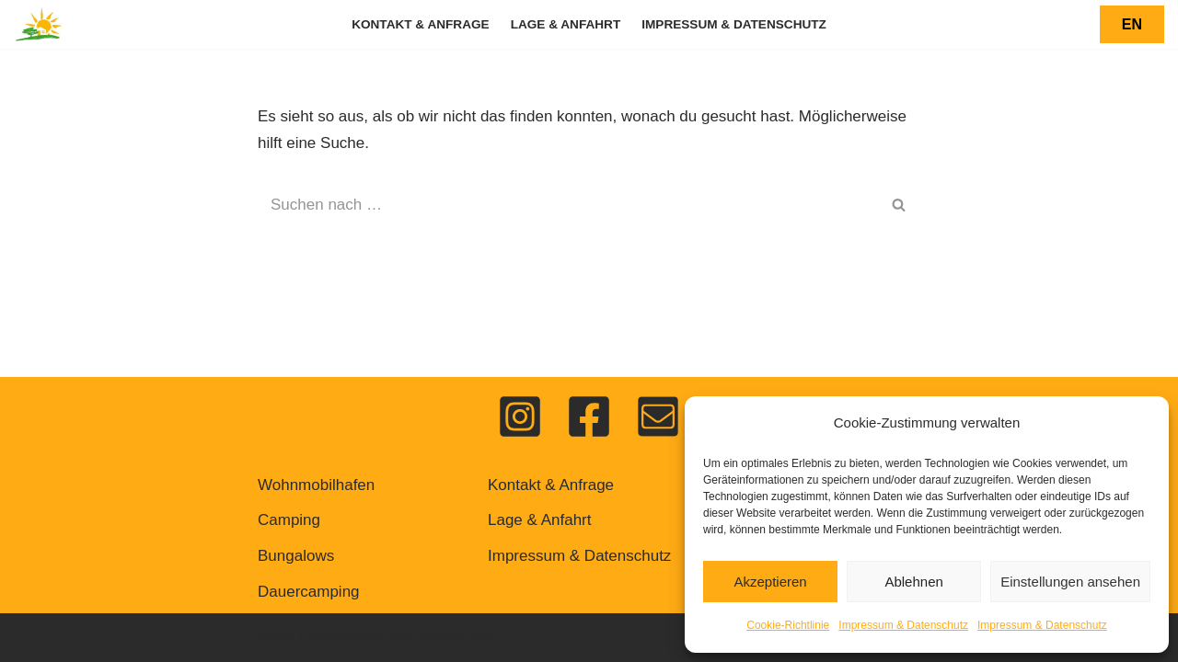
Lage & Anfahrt (566, 24)
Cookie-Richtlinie (787, 625)
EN (1132, 24)
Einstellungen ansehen (1070, 581)
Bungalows (296, 556)
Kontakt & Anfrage (421, 24)
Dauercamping (309, 591)
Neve (276, 636)
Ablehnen (913, 581)
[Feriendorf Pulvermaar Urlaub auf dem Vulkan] (39, 24)
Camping (289, 520)
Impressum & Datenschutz (903, 625)
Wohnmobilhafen (316, 485)
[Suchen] (568, 205)
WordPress (455, 636)
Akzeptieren (769, 581)
